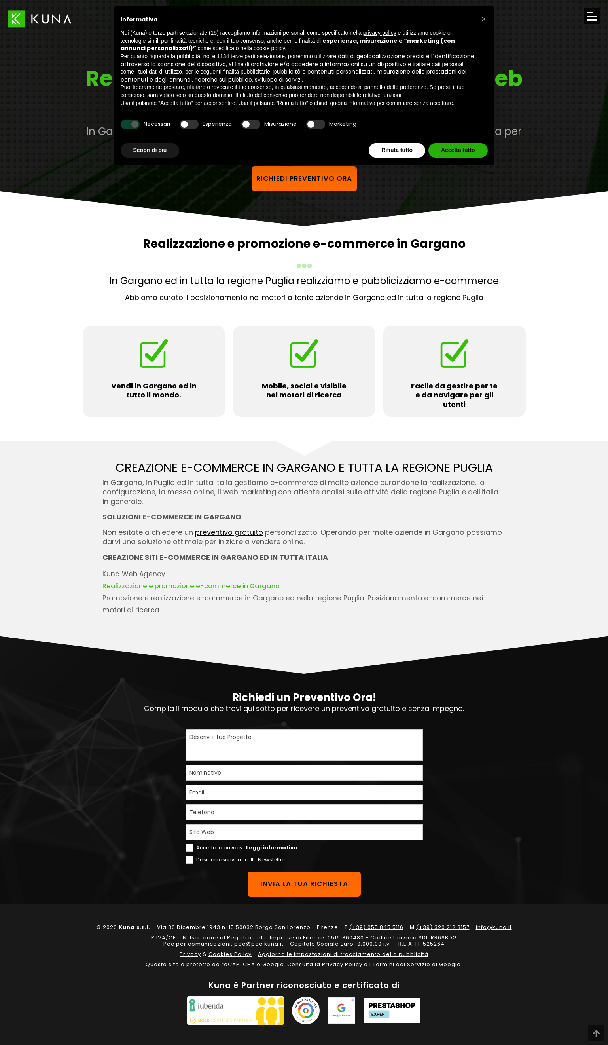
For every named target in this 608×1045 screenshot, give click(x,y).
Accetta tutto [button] (458, 150)
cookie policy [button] (269, 48)
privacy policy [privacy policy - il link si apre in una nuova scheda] (379, 33)
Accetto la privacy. (246, 847)
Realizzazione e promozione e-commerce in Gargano (194, 586)
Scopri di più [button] (150, 150)
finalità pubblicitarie (246, 71)
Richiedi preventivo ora (304, 179)
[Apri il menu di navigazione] (592, 16)
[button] (483, 19)
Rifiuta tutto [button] (397, 150)
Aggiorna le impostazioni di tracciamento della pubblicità (343, 954)
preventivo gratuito (229, 533)
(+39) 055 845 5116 (376, 927)
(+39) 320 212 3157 (443, 927)
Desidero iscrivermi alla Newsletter (241, 859)
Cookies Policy (230, 954)
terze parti (243, 56)
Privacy (190, 954)
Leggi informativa (271, 847)
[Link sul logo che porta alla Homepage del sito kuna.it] (39, 18)
